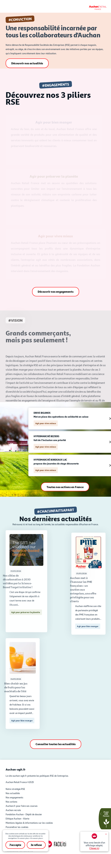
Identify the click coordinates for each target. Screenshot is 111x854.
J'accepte (15, 845)
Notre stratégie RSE (15, 789)
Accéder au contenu (55, 1)
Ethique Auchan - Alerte (17, 818)
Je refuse (36, 845)
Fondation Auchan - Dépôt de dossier (24, 814)
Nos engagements (14, 797)
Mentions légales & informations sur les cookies (29, 822)
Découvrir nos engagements (55, 291)
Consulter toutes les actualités (56, 744)
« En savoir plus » (36, 838)
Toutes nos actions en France (74, 487)
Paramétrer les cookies (17, 827)
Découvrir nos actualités (27, 63)
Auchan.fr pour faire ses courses (22, 805)
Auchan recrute (13, 810)
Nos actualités (13, 793)
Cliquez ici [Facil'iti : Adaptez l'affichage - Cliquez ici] (94, 848)
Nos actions (11, 801)
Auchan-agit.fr (15, 769)
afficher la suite (26, 566)
